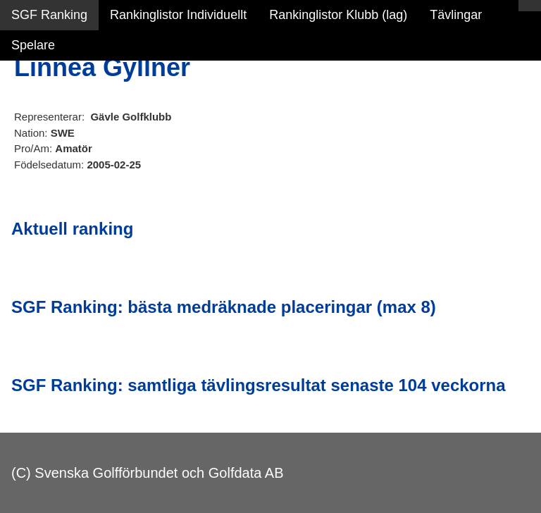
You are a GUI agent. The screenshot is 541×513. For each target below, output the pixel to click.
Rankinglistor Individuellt (178, 15)
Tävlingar (456, 15)
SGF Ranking (49, 15)
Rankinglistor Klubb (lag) (338, 15)
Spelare (33, 45)
